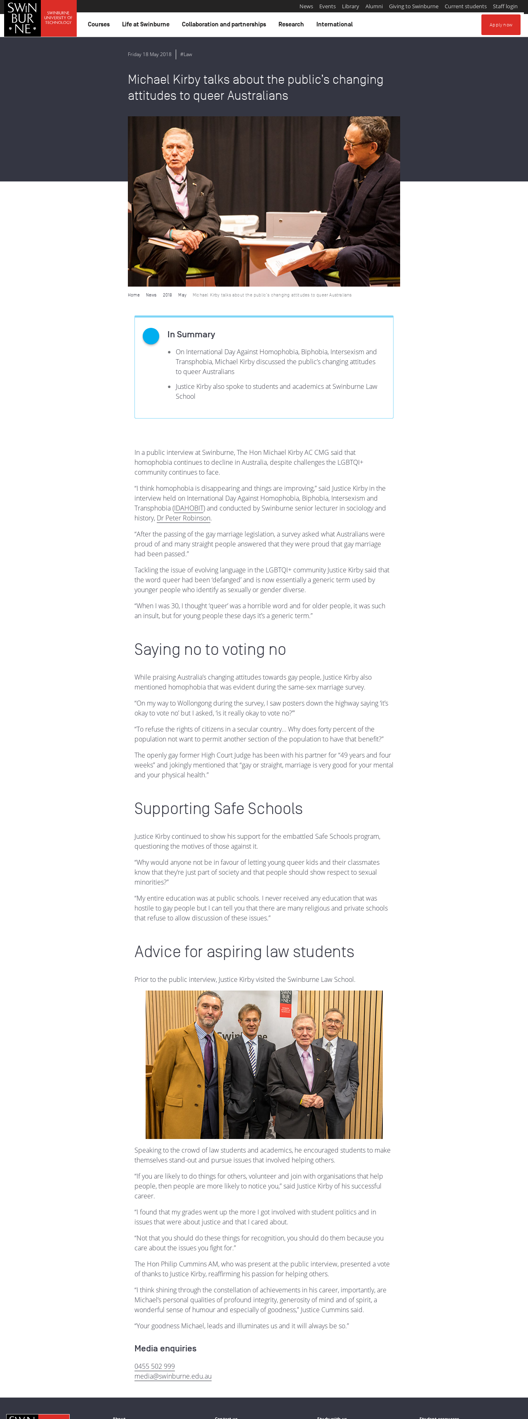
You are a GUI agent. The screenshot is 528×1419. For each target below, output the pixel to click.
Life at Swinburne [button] (147, 26)
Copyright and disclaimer (69, 1409)
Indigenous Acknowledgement (37, 1367)
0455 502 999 (154, 1195)
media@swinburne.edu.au (173, 1205)
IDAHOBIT (188, 337)
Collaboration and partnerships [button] (225, 26)
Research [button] (292, 26)
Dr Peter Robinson (183, 347)
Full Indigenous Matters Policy (140, 1376)
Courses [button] (100, 26)
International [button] (335, 26)
